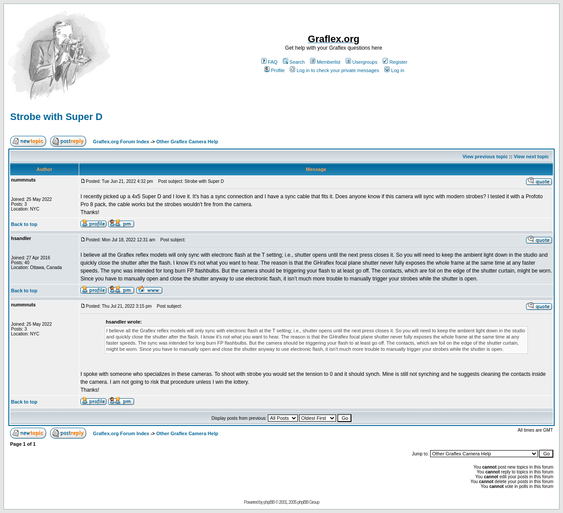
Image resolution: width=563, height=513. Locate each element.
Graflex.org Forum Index (121, 141)
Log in (394, 70)
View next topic (531, 156)
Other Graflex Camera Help (187, 141)
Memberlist (325, 62)
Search (294, 62)
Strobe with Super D (56, 116)
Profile (274, 70)
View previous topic (485, 156)
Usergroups (361, 62)
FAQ (269, 62)
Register (395, 62)
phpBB (268, 502)
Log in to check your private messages (334, 70)
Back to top (24, 224)
